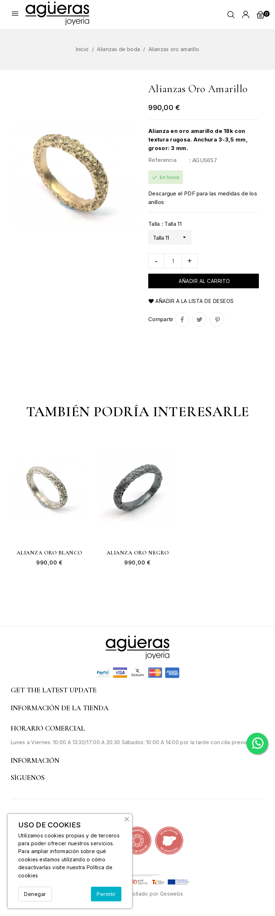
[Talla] (169, 237)
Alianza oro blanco (49, 553)
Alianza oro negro (137, 553)
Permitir (106, 894)
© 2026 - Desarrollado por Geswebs (137, 894)
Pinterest (217, 319)
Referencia (162, 159)
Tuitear (199, 319)
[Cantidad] (173, 260)
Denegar (35, 894)
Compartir (182, 319)
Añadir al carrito (203, 281)
